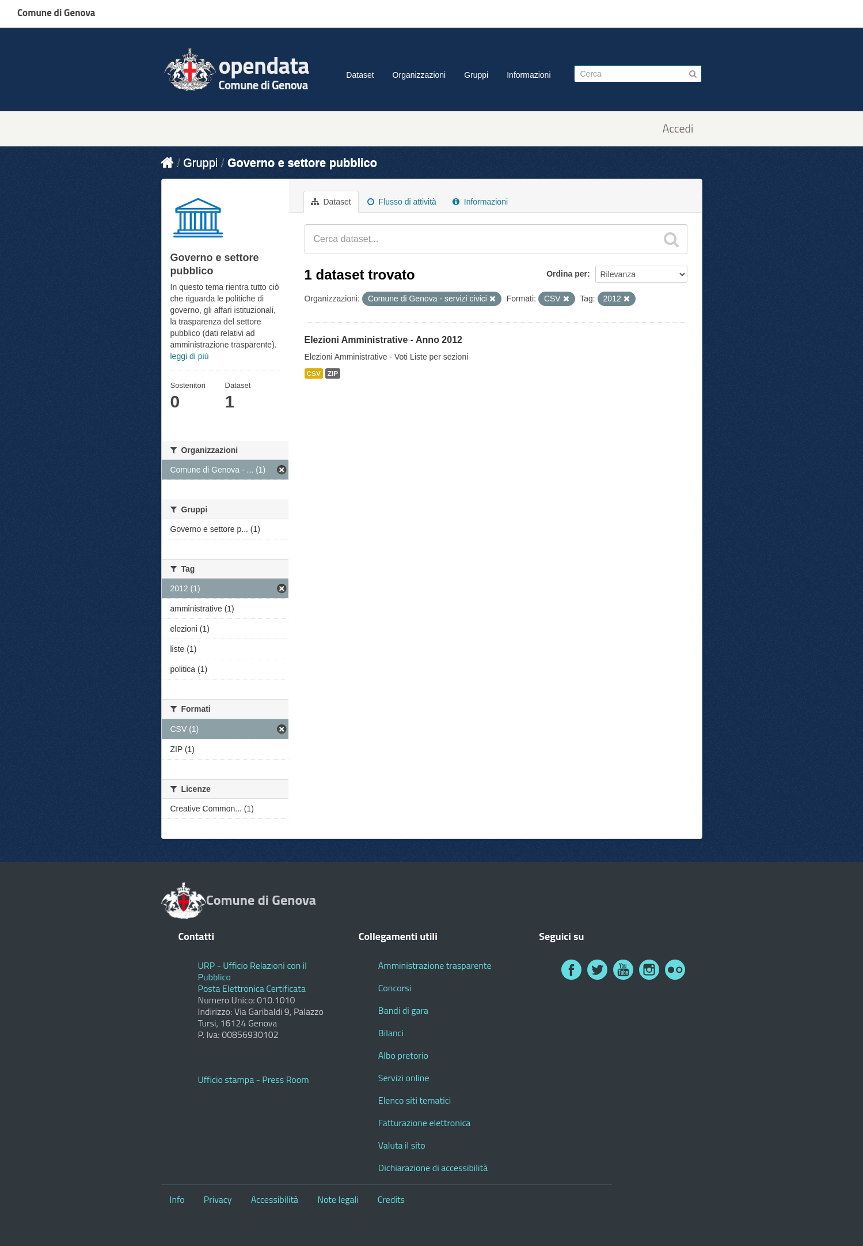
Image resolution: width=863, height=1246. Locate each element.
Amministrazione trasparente (435, 965)
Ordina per (566, 273)
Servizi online (403, 1078)
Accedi (677, 128)
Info (177, 1199)
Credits (391, 1199)
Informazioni (528, 75)
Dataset (360, 75)
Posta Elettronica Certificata (252, 988)
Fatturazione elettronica (424, 1123)
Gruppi (476, 75)
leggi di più (189, 356)
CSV (314, 373)
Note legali (338, 1199)
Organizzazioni (419, 75)
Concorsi (394, 988)
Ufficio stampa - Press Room (253, 1079)
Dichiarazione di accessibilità (433, 1168)
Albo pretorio (403, 1055)
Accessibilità (274, 1199)
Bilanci (391, 1033)
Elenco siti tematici (414, 1100)
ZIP (333, 373)
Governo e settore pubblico (302, 162)
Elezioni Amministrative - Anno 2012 (383, 340)
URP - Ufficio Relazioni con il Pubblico (252, 971)
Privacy (218, 1199)
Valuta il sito (401, 1145)
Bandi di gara (403, 1010)
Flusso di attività (401, 201)
